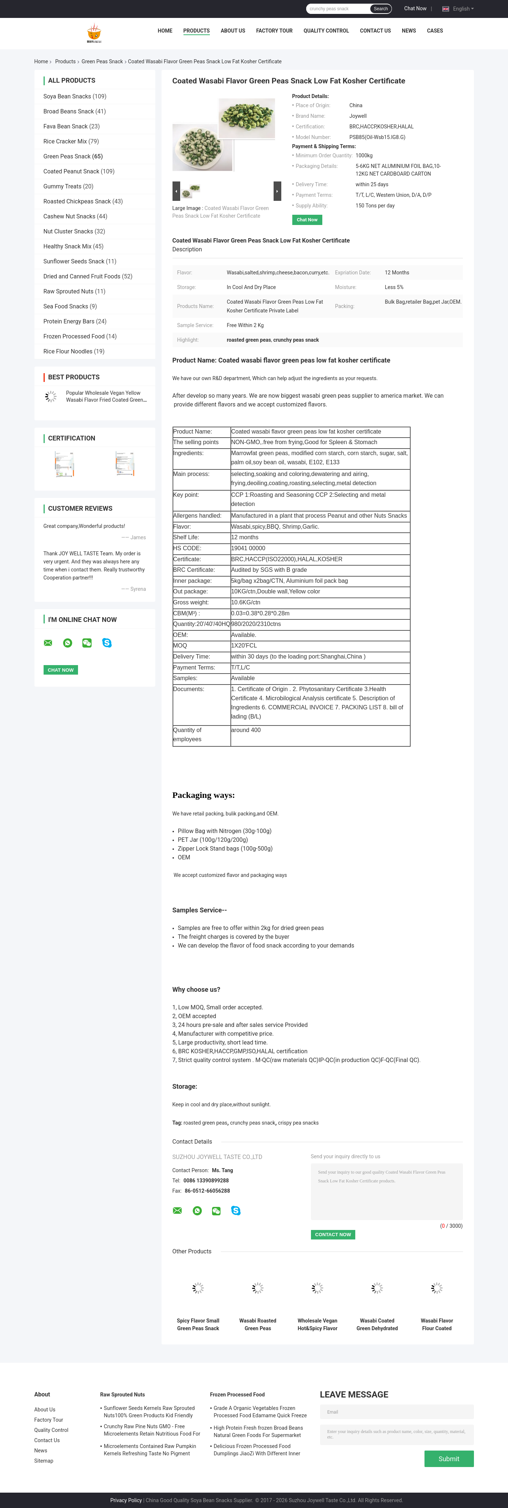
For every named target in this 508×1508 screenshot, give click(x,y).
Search (381, 8)
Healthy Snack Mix (68, 246)
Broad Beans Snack (69, 111)
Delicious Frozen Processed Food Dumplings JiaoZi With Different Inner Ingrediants (257, 1451)
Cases (435, 31)
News (409, 31)
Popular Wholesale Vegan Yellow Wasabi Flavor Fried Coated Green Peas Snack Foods (104, 400)
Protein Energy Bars (69, 321)
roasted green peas (205, 1123)
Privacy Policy (126, 1500)
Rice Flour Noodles (68, 351)
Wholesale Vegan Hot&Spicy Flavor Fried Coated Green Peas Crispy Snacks (318, 1325)
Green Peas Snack (102, 61)
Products (196, 31)
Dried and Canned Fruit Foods (82, 276)
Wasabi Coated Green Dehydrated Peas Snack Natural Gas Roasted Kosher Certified (377, 1325)
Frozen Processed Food (74, 336)
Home (165, 31)
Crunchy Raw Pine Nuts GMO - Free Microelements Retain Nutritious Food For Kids (152, 1431)
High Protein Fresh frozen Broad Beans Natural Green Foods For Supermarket (258, 1431)
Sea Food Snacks (66, 306)
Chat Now (415, 8)
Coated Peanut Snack (72, 171)
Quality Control (326, 31)
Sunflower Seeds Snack (74, 261)
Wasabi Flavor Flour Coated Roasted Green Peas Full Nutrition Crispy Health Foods (437, 1325)
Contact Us (375, 31)
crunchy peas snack (252, 1123)
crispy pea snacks (298, 1123)
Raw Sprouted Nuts (69, 291)
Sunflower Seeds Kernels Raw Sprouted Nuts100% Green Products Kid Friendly (149, 1411)
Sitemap (43, 1461)
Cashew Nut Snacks (70, 216)
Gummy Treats (63, 186)
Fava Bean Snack (66, 126)
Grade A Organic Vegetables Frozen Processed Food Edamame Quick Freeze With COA (260, 1413)
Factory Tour (274, 31)
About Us (233, 31)
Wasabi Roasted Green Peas (258, 1324)
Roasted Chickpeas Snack (77, 201)
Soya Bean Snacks (67, 96)
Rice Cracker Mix (65, 141)
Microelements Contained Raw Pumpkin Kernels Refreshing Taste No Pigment (150, 1449)
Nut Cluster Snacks (68, 231)
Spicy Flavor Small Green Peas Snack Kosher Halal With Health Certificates (198, 1325)
